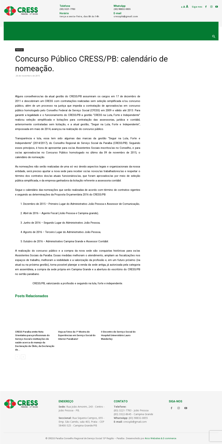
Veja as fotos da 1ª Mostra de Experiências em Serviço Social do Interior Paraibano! (76, 335)
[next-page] (23, 357)
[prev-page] (17, 357)
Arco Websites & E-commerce (160, 438)
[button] (213, 36)
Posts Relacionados (31, 296)
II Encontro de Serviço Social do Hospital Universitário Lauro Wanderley (118, 335)
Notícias (19, 49)
